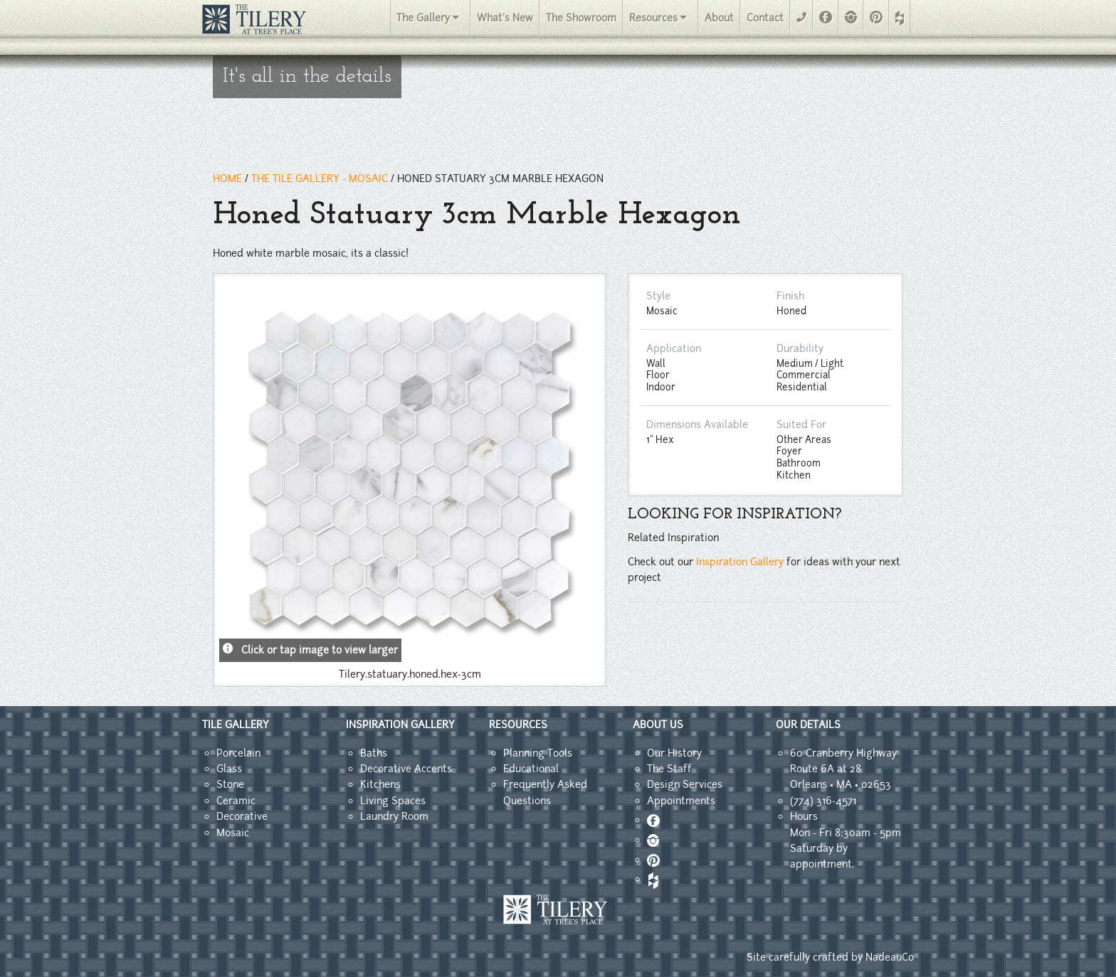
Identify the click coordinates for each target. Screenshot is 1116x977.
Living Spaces (393, 800)
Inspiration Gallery (740, 561)
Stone (230, 784)
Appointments (681, 800)
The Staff (669, 768)
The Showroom (581, 17)
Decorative (242, 816)
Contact (765, 17)
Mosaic (232, 832)
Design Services (684, 784)
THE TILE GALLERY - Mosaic (319, 178)
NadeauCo (889, 957)
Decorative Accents (406, 768)
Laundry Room (394, 816)
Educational (531, 768)
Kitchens (380, 784)
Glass (229, 768)
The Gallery (423, 17)
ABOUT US (658, 724)
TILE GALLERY (235, 724)
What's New (505, 17)
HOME (227, 178)
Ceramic (236, 800)
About (719, 17)
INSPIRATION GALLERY (400, 724)
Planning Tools (537, 753)
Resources (653, 17)
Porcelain (238, 753)
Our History (674, 753)
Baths (373, 753)
